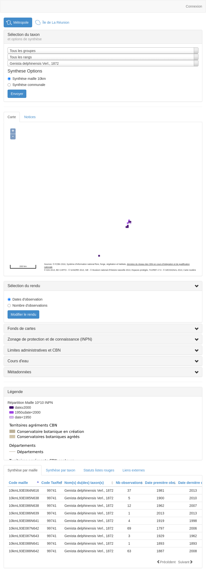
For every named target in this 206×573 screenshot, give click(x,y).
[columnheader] (24, 483)
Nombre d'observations (30, 305)
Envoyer (17, 94)
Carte (12, 117)
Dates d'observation (27, 299)
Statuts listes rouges (99, 470)
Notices (30, 117)
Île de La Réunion (55, 22)
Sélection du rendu (24, 286)
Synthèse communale (28, 85)
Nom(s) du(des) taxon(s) (84, 483)
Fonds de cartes (22, 328)
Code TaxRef (51, 483)
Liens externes (134, 470)
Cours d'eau (18, 361)
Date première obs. (160, 483)
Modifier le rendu (23, 314)
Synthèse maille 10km (29, 79)
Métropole (21, 22)
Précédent (166, 562)
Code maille (18, 483)
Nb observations (129, 483)
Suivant (185, 562)
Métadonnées (19, 372)
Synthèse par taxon (60, 470)
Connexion (194, 6)
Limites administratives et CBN (34, 350)
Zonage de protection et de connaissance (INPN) (50, 339)
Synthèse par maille (23, 470)
